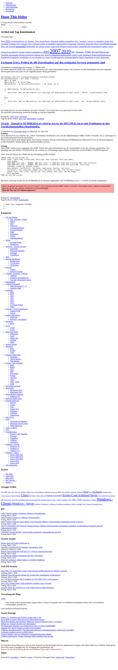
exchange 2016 (26, 44)
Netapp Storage (11, 354)
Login (3, 608)
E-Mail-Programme (13, 294)
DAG (17, 122)
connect (74, 55)
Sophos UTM (15, 321)
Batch (12, 377)
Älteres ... (9, 492)
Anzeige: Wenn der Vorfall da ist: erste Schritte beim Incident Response (27, 597)
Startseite (9, 3)
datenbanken (31, 125)
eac (30, 57)
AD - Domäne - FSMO (81, 52)
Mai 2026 (9, 484)
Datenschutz (10, 9)
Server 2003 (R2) (16, 464)
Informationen (11, 5)
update (104, 47)
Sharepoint (9, 398)
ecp (33, 57)
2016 (3, 41)
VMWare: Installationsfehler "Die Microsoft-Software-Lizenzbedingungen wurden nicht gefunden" (37, 640)
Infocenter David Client (19, 433)
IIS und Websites (16, 240)
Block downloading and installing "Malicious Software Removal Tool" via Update (31, 631)
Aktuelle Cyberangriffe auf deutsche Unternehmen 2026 (21, 557)
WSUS (12, 246)
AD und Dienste (99, 52)
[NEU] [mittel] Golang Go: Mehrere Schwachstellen (20, 527)
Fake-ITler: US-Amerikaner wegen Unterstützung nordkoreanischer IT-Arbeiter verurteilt (34, 581)
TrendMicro (14, 265)
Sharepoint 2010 (16, 400)
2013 (7, 41)
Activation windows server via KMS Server (17, 642)
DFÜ (12, 358)
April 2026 (10, 486)
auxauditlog (69, 41)
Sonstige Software (12, 410)
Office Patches (15, 369)
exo (43, 57)
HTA (12, 379)
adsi (107, 52)
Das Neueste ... (11, 490)
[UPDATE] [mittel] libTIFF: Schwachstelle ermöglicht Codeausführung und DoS (31, 542)
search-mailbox (72, 47)
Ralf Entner (18, 67)
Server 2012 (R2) (16, 469)
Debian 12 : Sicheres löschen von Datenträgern (18, 633)
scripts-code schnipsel (58, 47)
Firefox (13, 279)
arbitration (54, 41)
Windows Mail (15, 298)
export (48, 57)
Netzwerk (9, 356)
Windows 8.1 (15, 460)
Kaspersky (14, 258)
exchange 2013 (14, 44)
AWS (7, 267)
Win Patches (14, 371)
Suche (3, 25)
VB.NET (13, 387)
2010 (66, 51)
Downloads (10, 11)
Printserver (14, 244)
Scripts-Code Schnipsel (14, 373)
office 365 (4, 47)
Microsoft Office (12, 342)
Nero (12, 417)
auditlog (62, 41)
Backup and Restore (26, 55)
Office (38, 505)
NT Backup (14, 275)
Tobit (7, 429)
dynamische (5, 57)
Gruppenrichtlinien (17, 238)
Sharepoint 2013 (16, 402)
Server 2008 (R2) (16, 467)
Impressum (60, 667)
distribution (87, 55)
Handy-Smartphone (86, 57)
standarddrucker (85, 47)
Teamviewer (14, 425)
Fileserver (14, 235)
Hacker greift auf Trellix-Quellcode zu (15, 553)
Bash (12, 375)
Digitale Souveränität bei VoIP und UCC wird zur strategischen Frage (26, 561)
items (98, 57)
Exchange (23, 122)
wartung (21, 52)
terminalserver (96, 47)
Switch (12, 323)
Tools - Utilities (11, 437)
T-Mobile (13, 423)
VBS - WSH (14, 392)
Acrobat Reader (16, 252)
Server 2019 (14, 473)
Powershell (14, 383)
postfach (12, 47)
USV (7, 439)
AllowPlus (5, 55)
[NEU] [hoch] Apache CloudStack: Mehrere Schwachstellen (23, 523)
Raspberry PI (15, 406)
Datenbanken (15, 207)
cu (95, 41)
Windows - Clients (12, 454)
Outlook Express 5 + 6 (18, 296)
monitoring (90, 44)
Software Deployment (14, 408)
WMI (12, 394)
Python (12, 385)
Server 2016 (14, 471)
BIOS (12, 333)
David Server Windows (18, 431)
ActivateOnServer (17, 41)
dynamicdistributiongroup (101, 55)
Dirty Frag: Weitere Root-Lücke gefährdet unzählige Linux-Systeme (26, 593)
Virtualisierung (11, 442)
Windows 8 (14, 458)
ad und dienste (44, 41)
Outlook (13, 350)
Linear (30, 667)
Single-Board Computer (14, 404)
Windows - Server (12, 462)
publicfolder (30, 47)
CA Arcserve (15, 273)
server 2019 (15, 509)
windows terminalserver (34, 52)
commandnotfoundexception (60, 55)
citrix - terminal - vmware (83, 41)
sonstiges (13, 263)
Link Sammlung (12, 7)
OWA (12, 317)
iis (95, 57)
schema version (44, 47)
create (80, 55)
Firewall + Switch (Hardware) (17, 319)
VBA (12, 390)
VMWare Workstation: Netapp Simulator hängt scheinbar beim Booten (27, 646)
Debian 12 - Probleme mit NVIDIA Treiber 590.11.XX (21, 627)
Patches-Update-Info (13, 365)
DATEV (13, 412)
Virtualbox (14, 448)
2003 (46, 52)
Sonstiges (13, 421)
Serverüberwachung (13, 396)
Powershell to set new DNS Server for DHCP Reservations (22, 629)
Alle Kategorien (11, 475)
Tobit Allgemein (16, 435)
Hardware (13, 327)
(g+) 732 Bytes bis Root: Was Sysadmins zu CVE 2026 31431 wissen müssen (29, 589)
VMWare (13, 285)
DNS (12, 233)
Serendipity (14, 667)
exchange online (38, 44)
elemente (38, 57)
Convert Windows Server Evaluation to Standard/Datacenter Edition (26, 644)
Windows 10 (14, 456)
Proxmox (13, 446)
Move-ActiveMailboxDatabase (105, 44)
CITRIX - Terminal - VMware (17, 283)
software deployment (35, 509)
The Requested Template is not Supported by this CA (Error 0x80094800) (28, 636)
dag (111, 41)
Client (12, 337)
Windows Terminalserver (19, 287)
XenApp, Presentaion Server (20, 290)
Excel (12, 346)
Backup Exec (39, 55)
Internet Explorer (16, 281)
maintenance (72, 44)
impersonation (61, 44)
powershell (21, 46)
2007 (55, 51)
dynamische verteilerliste (19, 57)
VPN (12, 362)
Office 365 (14, 348)
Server (12, 340)
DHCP (12, 231)
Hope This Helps (14, 17)
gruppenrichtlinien (72, 57)
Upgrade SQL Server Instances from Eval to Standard (21, 638)
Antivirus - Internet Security (16, 256)
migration (81, 44)
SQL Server (10, 427)
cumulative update (103, 41)
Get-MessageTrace (58, 57)
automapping (14, 55)
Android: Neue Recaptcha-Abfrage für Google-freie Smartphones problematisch (30, 585)
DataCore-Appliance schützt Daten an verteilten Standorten (23, 570)
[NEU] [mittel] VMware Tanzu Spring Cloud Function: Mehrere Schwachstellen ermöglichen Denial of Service (42, 531)
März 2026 (10, 488)
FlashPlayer (14, 254)
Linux (8, 335)
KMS (12, 242)
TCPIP (12, 360)
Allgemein (14, 344)
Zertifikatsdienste (16, 248)
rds (37, 47)
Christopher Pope (20, 137)
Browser (9, 277)
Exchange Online (16, 315)
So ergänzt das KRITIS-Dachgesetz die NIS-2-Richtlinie (22, 565)
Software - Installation (18, 329)
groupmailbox (51, 44)
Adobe (8, 250)
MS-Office (32, 505)
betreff (47, 55)
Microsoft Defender (17, 260)
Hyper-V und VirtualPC (19, 444)
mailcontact (105, 57)
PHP (11, 381)
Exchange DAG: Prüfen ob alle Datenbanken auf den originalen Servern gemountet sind (53, 62)
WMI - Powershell (77, 514)
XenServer (14, 452)
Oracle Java (14, 419)
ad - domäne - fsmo (32, 41)
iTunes (12, 415)
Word (12, 352)
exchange (5, 44)
